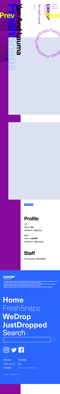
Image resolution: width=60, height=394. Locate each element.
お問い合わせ (9, 363)
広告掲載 (22, 359)
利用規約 (7, 367)
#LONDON (29, 204)
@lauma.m (39, 241)
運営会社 (7, 359)
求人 (20, 363)
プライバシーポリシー (28, 367)
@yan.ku (38, 230)
